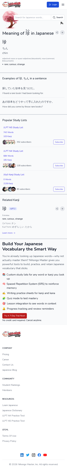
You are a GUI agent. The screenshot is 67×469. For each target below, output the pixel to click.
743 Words (8, 132)
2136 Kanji (8, 183)
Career (5, 359)
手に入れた (34, 101)
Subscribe (59, 142)
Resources (8, 399)
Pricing (5, 354)
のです (45, 101)
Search (58, 17)
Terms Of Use (9, 435)
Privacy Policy (9, 441)
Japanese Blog (9, 370)
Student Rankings (11, 385)
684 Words (8, 156)
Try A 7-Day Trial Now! (14, 315)
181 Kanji (7, 160)
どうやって (21, 101)
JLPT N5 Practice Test (13, 420)
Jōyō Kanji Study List (13, 174)
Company (7, 348)
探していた (8, 88)
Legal (5, 429)
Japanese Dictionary (12, 410)
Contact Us (7, 364)
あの (5, 101)
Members (7, 390)
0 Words (7, 179)
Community (8, 378)
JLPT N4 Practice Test (13, 415)
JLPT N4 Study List (13, 151)
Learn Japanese (10, 405)
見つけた (28, 88)
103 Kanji (7, 136)
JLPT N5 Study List (13, 127)
